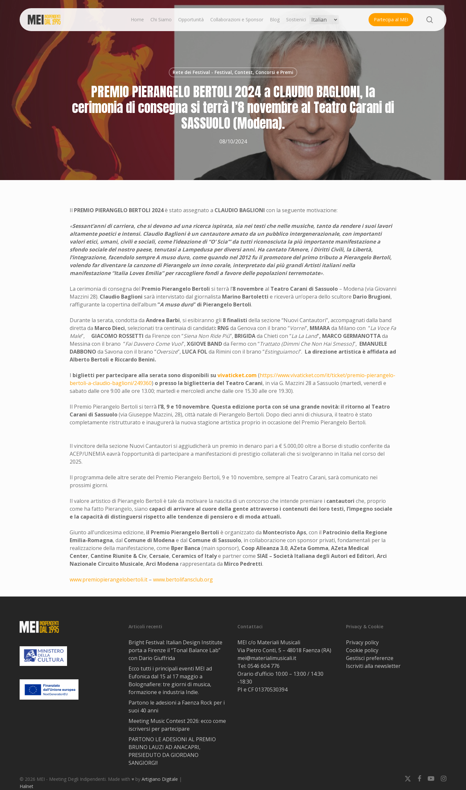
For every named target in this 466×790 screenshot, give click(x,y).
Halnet (26, 786)
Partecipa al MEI (391, 19)
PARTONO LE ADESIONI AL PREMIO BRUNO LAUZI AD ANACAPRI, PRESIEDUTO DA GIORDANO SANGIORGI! (172, 751)
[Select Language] (324, 19)
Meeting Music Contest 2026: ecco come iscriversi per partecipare (177, 724)
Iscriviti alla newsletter (373, 666)
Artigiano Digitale (160, 779)
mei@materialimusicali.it (266, 658)
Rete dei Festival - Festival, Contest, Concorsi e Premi (233, 72)
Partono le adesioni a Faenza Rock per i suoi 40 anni (177, 706)
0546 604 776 (264, 666)
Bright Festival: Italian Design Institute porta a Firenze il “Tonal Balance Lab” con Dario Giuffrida (175, 650)
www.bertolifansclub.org (183, 579)
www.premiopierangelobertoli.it (108, 579)
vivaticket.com (237, 375)
